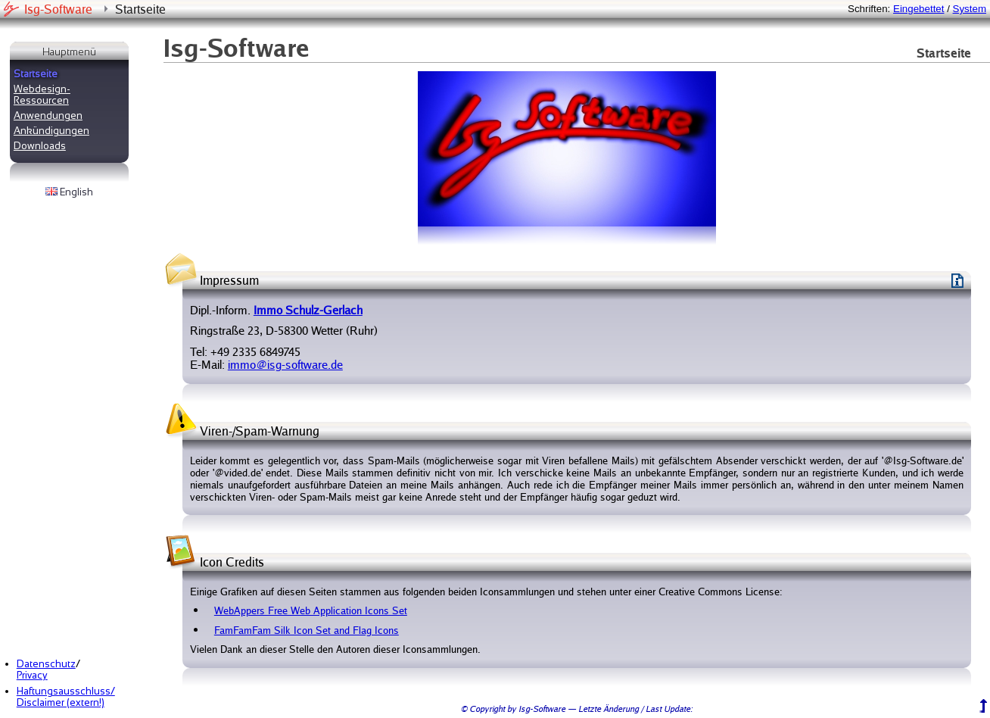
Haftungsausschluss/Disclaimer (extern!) (66, 696)
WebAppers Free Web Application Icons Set (310, 610)
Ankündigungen (51, 130)
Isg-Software (58, 9)
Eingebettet (918, 8)
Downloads (40, 145)
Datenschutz (46, 664)
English (69, 192)
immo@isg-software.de (285, 364)
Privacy (32, 675)
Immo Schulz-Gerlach (308, 310)
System (969, 8)
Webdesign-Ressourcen (42, 94)
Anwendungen (48, 115)
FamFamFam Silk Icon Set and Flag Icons (306, 630)
